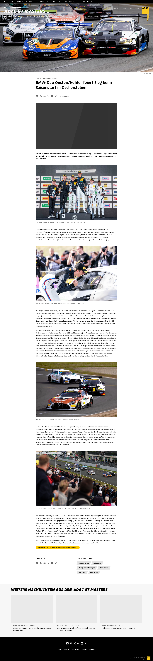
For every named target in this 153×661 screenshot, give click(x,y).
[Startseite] (48, 12)
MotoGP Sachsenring (32, 2)
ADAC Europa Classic (45, 2)
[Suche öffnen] (107, 17)
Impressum (119, 659)
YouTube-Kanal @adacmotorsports (101, 540)
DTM (12, 2)
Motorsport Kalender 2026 (60, 2)
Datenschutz (126, 659)
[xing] (85, 643)
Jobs (114, 8)
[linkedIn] (82, 643)
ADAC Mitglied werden (75, 2)
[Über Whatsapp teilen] (41, 96)
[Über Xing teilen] (56, 96)
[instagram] (71, 643)
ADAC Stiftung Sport (88, 2)
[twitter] (75, 643)
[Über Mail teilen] (44, 96)
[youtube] (78, 643)
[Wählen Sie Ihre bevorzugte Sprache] (137, 8)
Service (119, 8)
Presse (124, 8)
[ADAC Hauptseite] (144, 10)
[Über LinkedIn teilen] (52, 96)
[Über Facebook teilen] (37, 96)
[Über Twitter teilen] (48, 96)
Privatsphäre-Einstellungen (137, 659)
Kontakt (130, 8)
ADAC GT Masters (20, 2)
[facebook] (67, 643)
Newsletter (75, 649)
